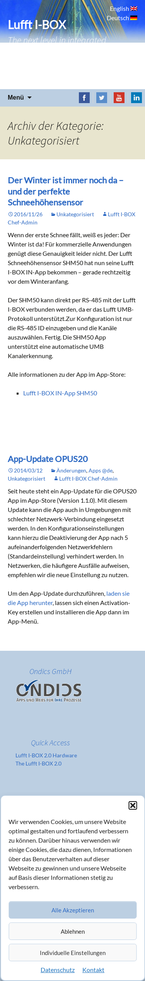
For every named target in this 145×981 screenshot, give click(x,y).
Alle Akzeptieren (72, 910)
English (120, 8)
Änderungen (71, 470)
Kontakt (93, 969)
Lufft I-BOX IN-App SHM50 (60, 393)
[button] (132, 805)
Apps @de (101, 470)
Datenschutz (58, 969)
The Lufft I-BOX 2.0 (38, 763)
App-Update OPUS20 (48, 458)
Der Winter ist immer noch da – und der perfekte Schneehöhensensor (65, 191)
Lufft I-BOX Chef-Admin (88, 478)
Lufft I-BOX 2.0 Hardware (46, 755)
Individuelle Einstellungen (73, 952)
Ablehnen (73, 931)
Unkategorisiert (75, 214)
